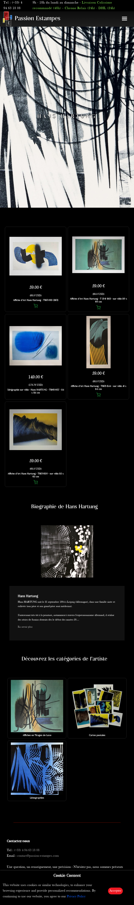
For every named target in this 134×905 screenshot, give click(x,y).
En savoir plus (25, 627)
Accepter (115, 890)
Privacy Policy (76, 896)
